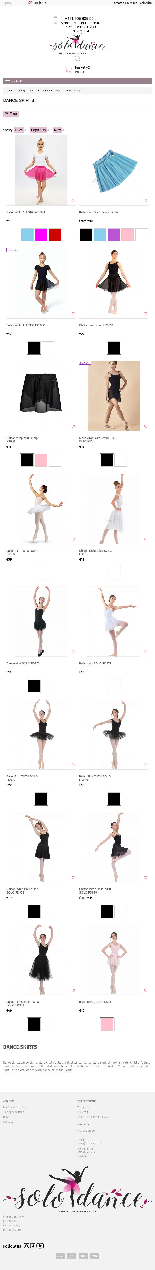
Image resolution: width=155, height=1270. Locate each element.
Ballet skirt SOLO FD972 (95, 663)
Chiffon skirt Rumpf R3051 (96, 325)
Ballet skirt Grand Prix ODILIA (98, 212)
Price (19, 130)
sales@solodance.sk (89, 1143)
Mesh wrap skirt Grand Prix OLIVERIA (97, 439)
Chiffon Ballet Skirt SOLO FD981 (95, 552)
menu (7, 2)
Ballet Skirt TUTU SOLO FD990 (22, 778)
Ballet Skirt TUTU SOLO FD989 (95, 778)
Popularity (38, 130)
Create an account (125, 2)
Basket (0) (82, 67)
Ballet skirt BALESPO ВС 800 (25, 325)
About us (8, 1121)
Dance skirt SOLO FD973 (23, 663)
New (57, 130)
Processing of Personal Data (93, 1116)
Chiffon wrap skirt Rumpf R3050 (22, 439)
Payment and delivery (15, 1107)
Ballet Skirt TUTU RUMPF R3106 (23, 552)
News (6, 1116)
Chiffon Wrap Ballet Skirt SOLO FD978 (95, 890)
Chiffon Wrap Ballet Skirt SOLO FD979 (22, 890)
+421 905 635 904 (80, 19)
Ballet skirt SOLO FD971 (95, 1002)
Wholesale (83, 1107)
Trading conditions (13, 1112)
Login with (145, 2)
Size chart (83, 1112)
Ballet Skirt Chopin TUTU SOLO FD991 (22, 1003)
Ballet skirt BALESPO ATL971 (25, 212)
